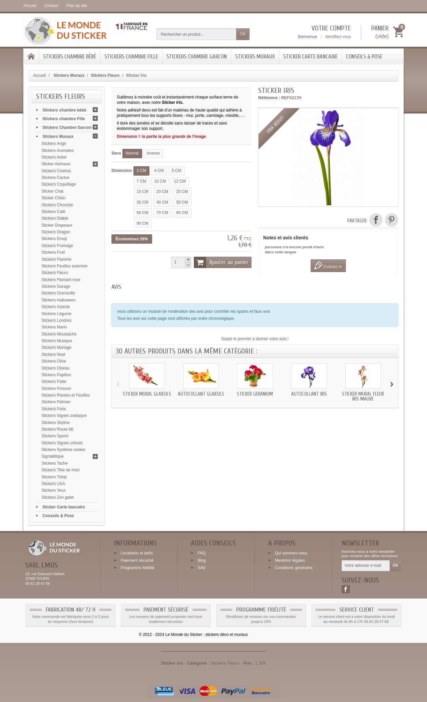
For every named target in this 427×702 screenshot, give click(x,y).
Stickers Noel (53, 354)
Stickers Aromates (58, 150)
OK (243, 34)
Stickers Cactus (55, 177)
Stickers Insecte (56, 306)
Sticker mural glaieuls (147, 394)
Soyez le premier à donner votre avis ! (255, 338)
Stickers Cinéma (56, 171)
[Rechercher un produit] (196, 34)
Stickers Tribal (54, 477)
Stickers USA (53, 483)
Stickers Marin (54, 327)
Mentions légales (290, 560)
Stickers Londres (56, 320)
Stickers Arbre (54, 157)
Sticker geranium (255, 394)
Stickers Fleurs (55, 272)
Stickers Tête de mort (61, 470)
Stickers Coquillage (59, 184)
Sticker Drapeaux (57, 225)
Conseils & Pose (364, 56)
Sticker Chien (53, 198)
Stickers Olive (54, 361)
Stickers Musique (57, 340)
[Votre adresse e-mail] (366, 565)
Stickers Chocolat (57, 205)
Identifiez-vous (338, 37)
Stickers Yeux (54, 490)
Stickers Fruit (53, 252)
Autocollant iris (309, 394)
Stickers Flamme (56, 259)
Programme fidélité (137, 567)
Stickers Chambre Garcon (196, 56)
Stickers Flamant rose (61, 279)
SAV (201, 567)
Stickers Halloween (59, 300)
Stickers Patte (54, 381)
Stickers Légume (56, 313)
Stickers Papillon (56, 375)
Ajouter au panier (221, 262)
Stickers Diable (55, 218)
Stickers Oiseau (56, 368)
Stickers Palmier (56, 402)
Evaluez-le (328, 265)
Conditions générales (294, 567)
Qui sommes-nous (291, 553)
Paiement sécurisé (136, 560)
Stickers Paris (54, 409)
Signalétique (53, 456)
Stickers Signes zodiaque (64, 415)
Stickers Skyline (56, 422)
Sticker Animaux (56, 164)
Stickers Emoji (54, 238)
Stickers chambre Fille (131, 56)
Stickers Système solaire (63, 449)
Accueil (39, 75)
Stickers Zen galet (58, 497)
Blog (202, 560)
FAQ (202, 553)
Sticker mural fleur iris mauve (363, 396)
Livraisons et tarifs (136, 553)
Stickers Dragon (56, 232)
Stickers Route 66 (57, 429)
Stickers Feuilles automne (64, 266)
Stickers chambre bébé (69, 56)
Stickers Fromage (57, 245)
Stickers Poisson (56, 388)
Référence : (269, 97)
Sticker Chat (52, 191)
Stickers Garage (56, 286)
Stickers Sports (55, 436)
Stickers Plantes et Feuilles (66, 395)
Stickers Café (53, 211)
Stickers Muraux (255, 56)
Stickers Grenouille (58, 293)
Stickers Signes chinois (62, 443)
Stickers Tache (55, 463)
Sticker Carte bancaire (310, 56)
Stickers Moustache (59, 334)
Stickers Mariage (56, 347)
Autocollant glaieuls (201, 394)
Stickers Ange (54, 143)
